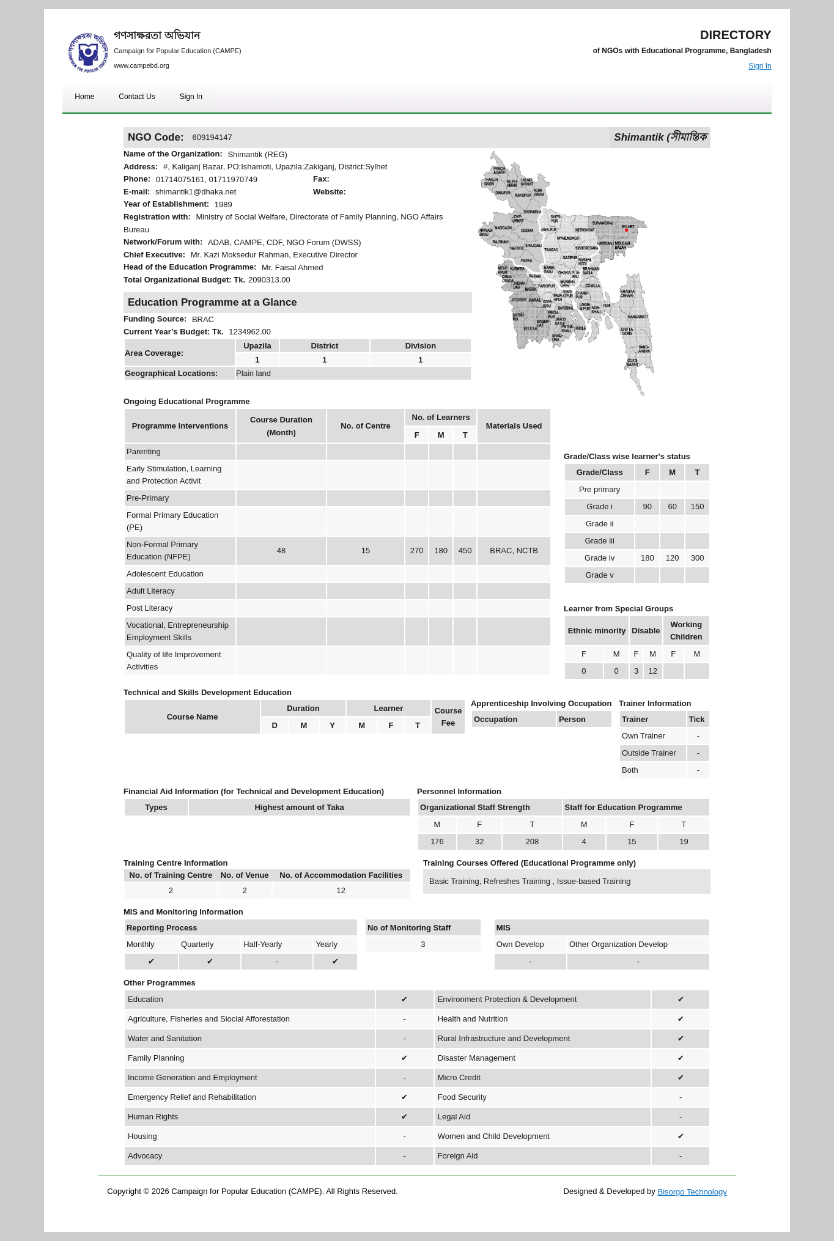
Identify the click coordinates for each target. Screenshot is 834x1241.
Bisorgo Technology (691, 1191)
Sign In (759, 66)
